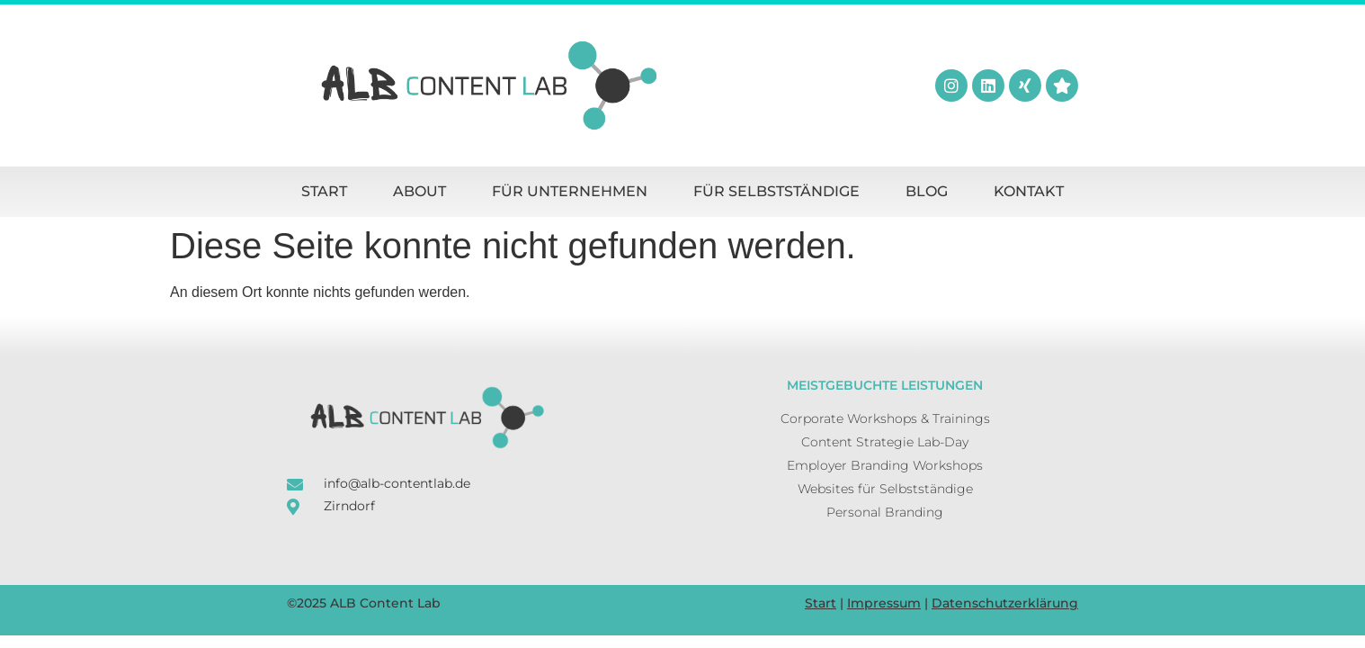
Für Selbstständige (776, 191)
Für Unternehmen (569, 191)
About (419, 191)
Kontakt (1029, 191)
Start (324, 191)
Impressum (884, 603)
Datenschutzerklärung (1005, 603)
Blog (927, 191)
